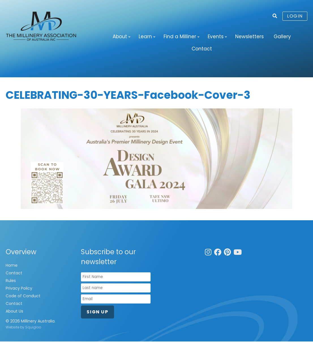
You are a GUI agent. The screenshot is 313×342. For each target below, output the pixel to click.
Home (12, 266)
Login (295, 16)
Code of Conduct (23, 296)
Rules (11, 281)
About (120, 36)
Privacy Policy (19, 289)
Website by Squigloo (23, 327)
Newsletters (249, 36)
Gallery (282, 36)
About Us (14, 312)
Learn (145, 36)
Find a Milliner (180, 36)
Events (216, 36)
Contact (202, 49)
